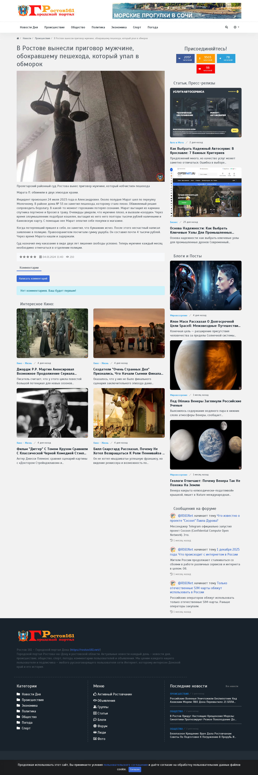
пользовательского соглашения (126, 770)
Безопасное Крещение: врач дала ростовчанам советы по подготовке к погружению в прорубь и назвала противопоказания (202, 735)
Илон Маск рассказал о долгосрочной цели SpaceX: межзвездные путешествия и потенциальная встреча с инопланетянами (205, 323)
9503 (205, 58)
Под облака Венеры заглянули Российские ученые (205, 403)
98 (205, 69)
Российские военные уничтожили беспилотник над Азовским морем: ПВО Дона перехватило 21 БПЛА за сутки (203, 700)
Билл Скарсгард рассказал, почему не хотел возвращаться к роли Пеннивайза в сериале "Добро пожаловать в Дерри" (129, 451)
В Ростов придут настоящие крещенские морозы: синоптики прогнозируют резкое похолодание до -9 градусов (202, 717)
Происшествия (179, 693)
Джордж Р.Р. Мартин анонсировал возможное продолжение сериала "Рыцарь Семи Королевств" (45, 371)
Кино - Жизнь (24, 363)
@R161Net (185, 516)
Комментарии (29, 268)
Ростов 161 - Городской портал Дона (43, 763)
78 (225, 58)
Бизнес (174, 222)
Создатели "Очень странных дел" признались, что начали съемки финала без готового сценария (127, 371)
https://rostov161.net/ (85, 650)
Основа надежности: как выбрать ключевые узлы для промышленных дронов (201, 230)
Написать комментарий (33, 278)
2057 (185, 58)
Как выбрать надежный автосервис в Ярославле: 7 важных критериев (202, 151)
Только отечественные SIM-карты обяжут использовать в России (198, 587)
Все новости (232, 686)
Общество (176, 711)
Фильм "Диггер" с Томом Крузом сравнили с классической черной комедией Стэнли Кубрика (52, 451)
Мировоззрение (178, 315)
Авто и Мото (177, 142)
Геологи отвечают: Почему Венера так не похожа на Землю (205, 483)
